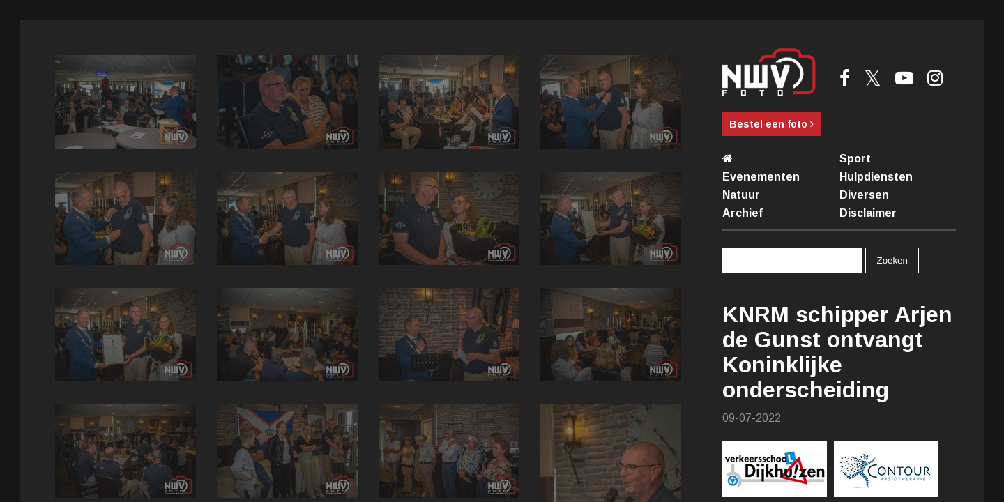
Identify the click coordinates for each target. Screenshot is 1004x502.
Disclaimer (868, 213)
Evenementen (761, 177)
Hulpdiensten (876, 177)
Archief (742, 213)
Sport (855, 159)
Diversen (864, 195)
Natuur (741, 195)
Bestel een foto (771, 124)
